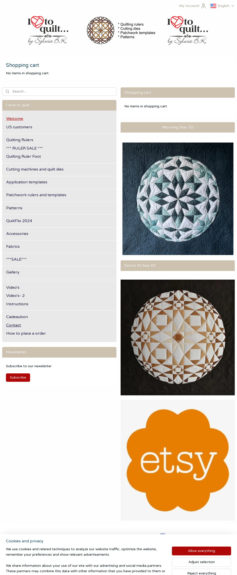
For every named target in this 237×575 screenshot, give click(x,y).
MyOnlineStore (173, 566)
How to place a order (26, 333)
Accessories (17, 233)
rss (110, 566)
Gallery (12, 272)
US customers (19, 127)
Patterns (14, 208)
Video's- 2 (15, 295)
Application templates (26, 182)
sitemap (100, 566)
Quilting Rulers (19, 139)
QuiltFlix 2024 (19, 220)
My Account (192, 6)
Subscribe (18, 377)
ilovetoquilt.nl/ (174, 536)
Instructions (17, 304)
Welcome (14, 118)
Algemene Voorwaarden (22, 536)
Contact (13, 325)
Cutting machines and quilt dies (35, 169)
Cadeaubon (17, 316)
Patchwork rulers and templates (36, 194)
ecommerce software (128, 566)
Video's (12, 287)
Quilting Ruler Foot (23, 156)
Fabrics (13, 246)
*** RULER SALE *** (24, 148)
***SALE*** (16, 259)
